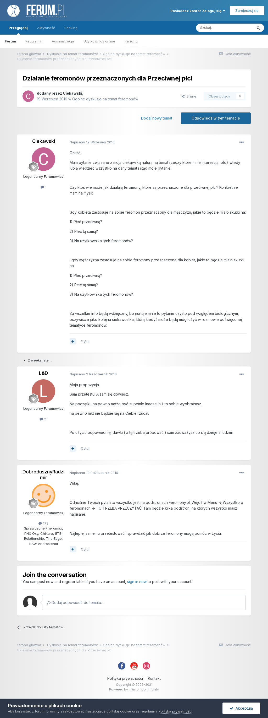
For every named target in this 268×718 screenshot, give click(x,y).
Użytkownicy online (99, 41)
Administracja (63, 41)
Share (189, 96)
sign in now (137, 581)
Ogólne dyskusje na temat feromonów (105, 99)
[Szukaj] (224, 28)
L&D (43, 373)
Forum (10, 41)
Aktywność (46, 28)
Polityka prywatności (125, 678)
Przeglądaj (18, 30)
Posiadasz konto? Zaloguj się (197, 11)
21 (43, 419)
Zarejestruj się (247, 10)
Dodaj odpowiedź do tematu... (75, 602)
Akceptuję (241, 708)
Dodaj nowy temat (156, 118)
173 (43, 523)
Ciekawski (72, 93)
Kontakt (154, 678)
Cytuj (85, 341)
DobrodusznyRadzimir (43, 474)
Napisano (92, 142)
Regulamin (33, 41)
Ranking (131, 41)
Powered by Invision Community (134, 689)
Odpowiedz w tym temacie (216, 118)
